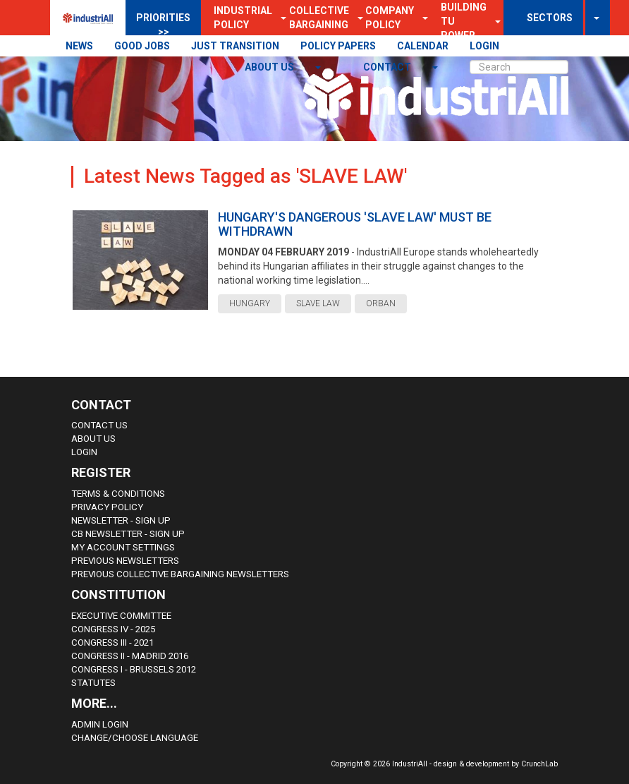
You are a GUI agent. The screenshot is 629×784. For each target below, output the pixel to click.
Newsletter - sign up (121, 520)
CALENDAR (422, 46)
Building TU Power (464, 21)
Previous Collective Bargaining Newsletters (180, 574)
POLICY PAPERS (338, 46)
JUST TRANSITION (235, 46)
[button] (421, 17)
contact (388, 67)
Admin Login (99, 724)
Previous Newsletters (125, 560)
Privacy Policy (107, 507)
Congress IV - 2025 (113, 629)
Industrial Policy (243, 17)
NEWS (79, 46)
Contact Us (99, 425)
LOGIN (484, 46)
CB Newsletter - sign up (128, 534)
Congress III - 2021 (112, 642)
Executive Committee (121, 615)
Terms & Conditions (118, 493)
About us (270, 67)
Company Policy (389, 17)
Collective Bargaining (319, 17)
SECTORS (550, 17)
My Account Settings (123, 547)
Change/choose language (134, 737)
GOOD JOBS (142, 46)
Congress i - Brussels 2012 (133, 669)
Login (84, 452)
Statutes (93, 682)
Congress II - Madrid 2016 (129, 656)
